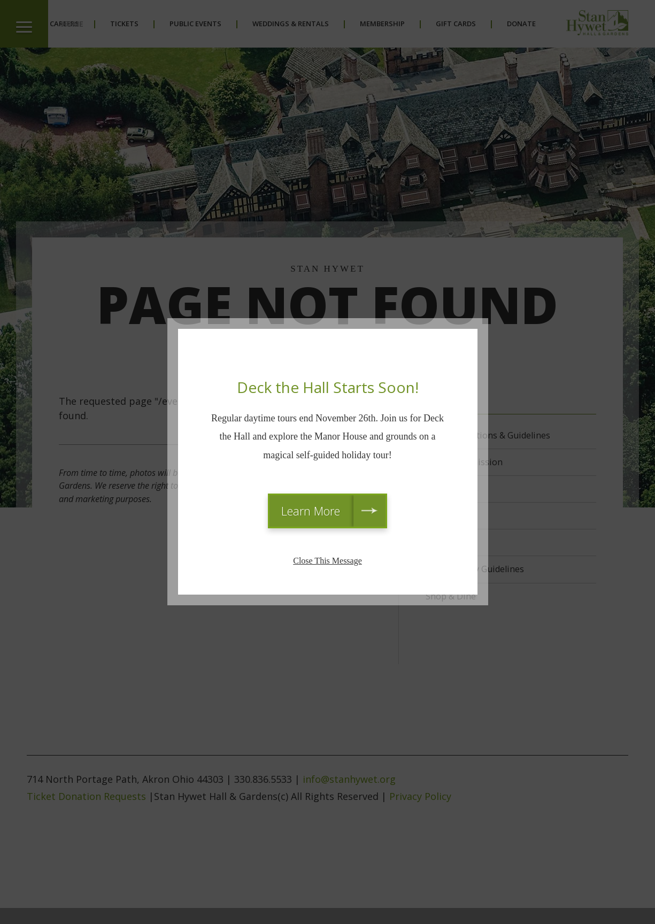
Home (72, 24)
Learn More (310, 511)
